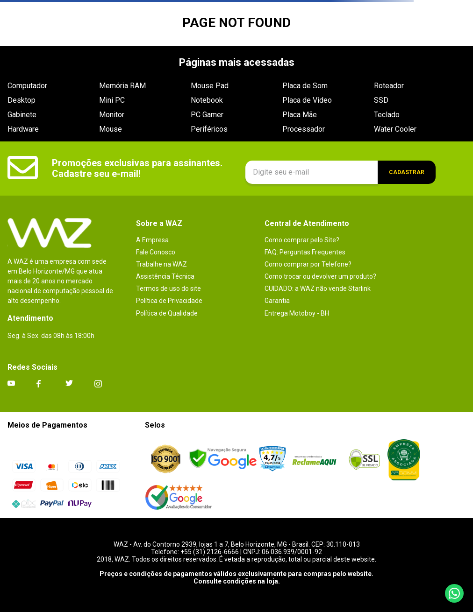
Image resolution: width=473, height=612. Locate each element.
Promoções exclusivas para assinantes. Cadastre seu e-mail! (137, 168)
